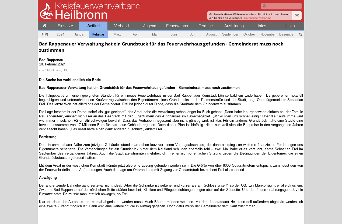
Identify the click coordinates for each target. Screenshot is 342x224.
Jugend (149, 25)
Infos (262, 25)
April (136, 34)
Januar (79, 34)
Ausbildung (234, 25)
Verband (121, 25)
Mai (155, 34)
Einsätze (65, 25)
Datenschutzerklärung (257, 18)
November (268, 34)
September (230, 34)
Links (290, 25)
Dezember (287, 34)
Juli (192, 34)
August (211, 34)
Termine (206, 25)
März (117, 34)
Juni (174, 34)
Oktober (249, 34)
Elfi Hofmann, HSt (56, 70)
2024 (60, 34)
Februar (98, 34)
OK (297, 15)
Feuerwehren (177, 25)
